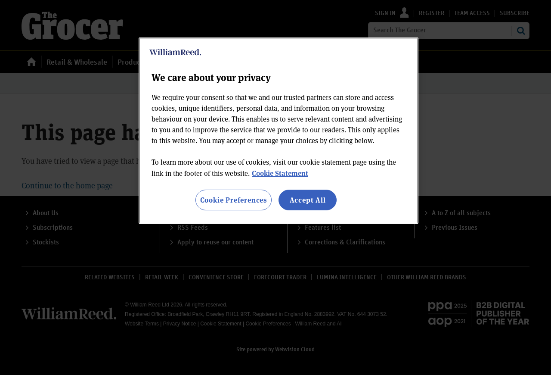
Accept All (308, 200)
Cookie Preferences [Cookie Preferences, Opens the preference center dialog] (233, 200)
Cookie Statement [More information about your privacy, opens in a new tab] (280, 173)
